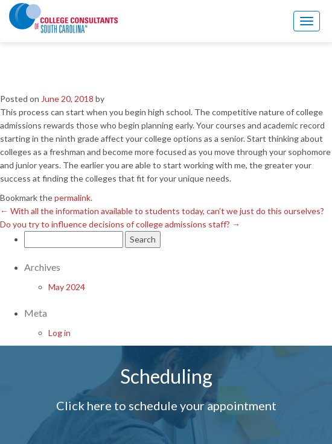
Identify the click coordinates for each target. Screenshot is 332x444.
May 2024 (66, 287)
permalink (72, 197)
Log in (59, 333)
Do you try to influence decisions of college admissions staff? (120, 224)
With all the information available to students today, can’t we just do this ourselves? (162, 211)
